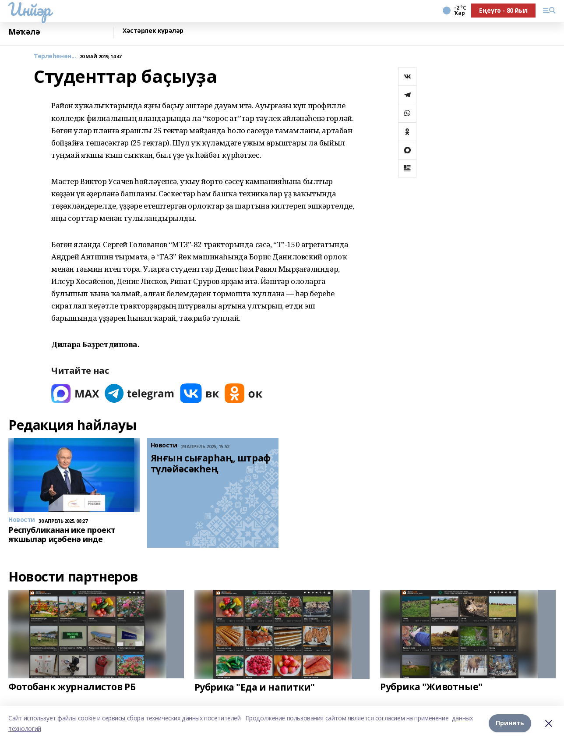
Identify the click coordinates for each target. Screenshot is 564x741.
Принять (510, 723)
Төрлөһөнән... (55, 56)
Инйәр (29, 9)
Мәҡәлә (24, 31)
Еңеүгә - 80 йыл (503, 10)
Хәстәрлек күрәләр (153, 31)
